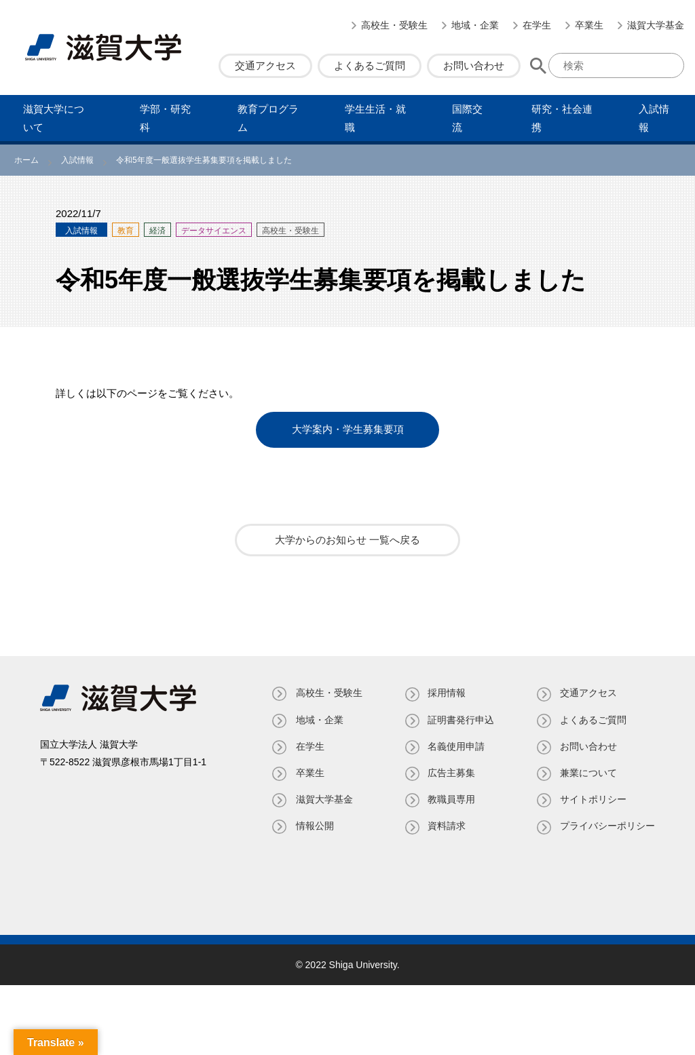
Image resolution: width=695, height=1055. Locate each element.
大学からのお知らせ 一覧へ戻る (347, 539)
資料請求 (446, 825)
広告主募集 (450, 772)
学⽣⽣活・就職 (375, 118)
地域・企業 (475, 25)
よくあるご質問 (369, 65)
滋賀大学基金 (655, 25)
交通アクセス (265, 65)
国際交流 (467, 118)
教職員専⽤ (450, 798)
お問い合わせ (473, 65)
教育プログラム (268, 118)
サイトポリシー (593, 798)
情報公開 (313, 825)
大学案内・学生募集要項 (348, 430)
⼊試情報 (654, 118)
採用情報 (446, 692)
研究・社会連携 (562, 118)
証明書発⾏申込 (460, 719)
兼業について (588, 772)
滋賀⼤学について (53, 118)
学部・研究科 (165, 118)
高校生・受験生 (394, 25)
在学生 (537, 25)
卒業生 (589, 25)
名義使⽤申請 (455, 745)
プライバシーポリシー (607, 825)
